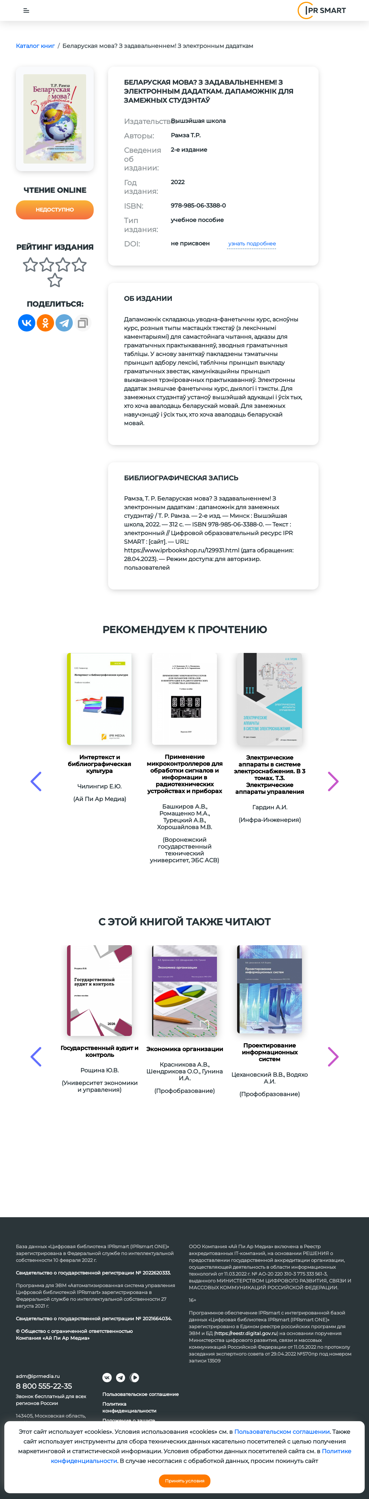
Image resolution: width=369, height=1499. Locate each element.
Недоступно (55, 209)
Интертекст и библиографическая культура (99, 764)
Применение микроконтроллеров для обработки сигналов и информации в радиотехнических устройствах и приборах (185, 774)
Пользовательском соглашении (282, 1431)
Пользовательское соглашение (140, 1394)
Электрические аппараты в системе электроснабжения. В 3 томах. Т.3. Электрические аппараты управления (269, 774)
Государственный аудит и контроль (99, 1051)
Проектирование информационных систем (270, 1052)
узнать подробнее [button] (251, 243)
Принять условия (184, 1481)
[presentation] (36, 781)
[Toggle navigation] (26, 10)
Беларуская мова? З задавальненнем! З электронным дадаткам (157, 46)
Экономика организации (184, 1049)
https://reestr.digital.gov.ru (246, 1333)
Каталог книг (35, 46)
